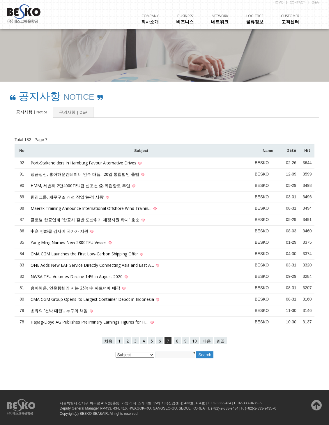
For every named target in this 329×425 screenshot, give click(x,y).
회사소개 (150, 19)
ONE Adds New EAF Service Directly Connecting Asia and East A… (93, 265)
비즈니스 (185, 19)
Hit (307, 150)
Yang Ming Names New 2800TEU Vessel (69, 242)
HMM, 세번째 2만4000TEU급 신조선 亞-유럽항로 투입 (81, 186)
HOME (278, 2)
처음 (108, 341)
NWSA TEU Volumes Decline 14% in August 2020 (77, 277)
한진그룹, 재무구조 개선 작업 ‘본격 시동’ (68, 197)
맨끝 (221, 341)
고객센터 (290, 19)
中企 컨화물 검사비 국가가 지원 (60, 231)
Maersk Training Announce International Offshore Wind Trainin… (92, 208)
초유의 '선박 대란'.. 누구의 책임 (60, 311)
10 (194, 341)
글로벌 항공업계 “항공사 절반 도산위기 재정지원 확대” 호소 (86, 220)
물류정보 (254, 19)
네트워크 (220, 19)
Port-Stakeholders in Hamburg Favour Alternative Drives (84, 163)
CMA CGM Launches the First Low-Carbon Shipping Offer (85, 254)
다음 (207, 341)
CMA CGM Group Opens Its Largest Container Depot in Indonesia (93, 299)
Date (291, 150)
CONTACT (297, 2)
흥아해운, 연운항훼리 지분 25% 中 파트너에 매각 (76, 288)
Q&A (315, 2)
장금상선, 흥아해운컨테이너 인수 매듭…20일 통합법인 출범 (85, 174)
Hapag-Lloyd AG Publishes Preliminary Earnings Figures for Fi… (90, 322)
